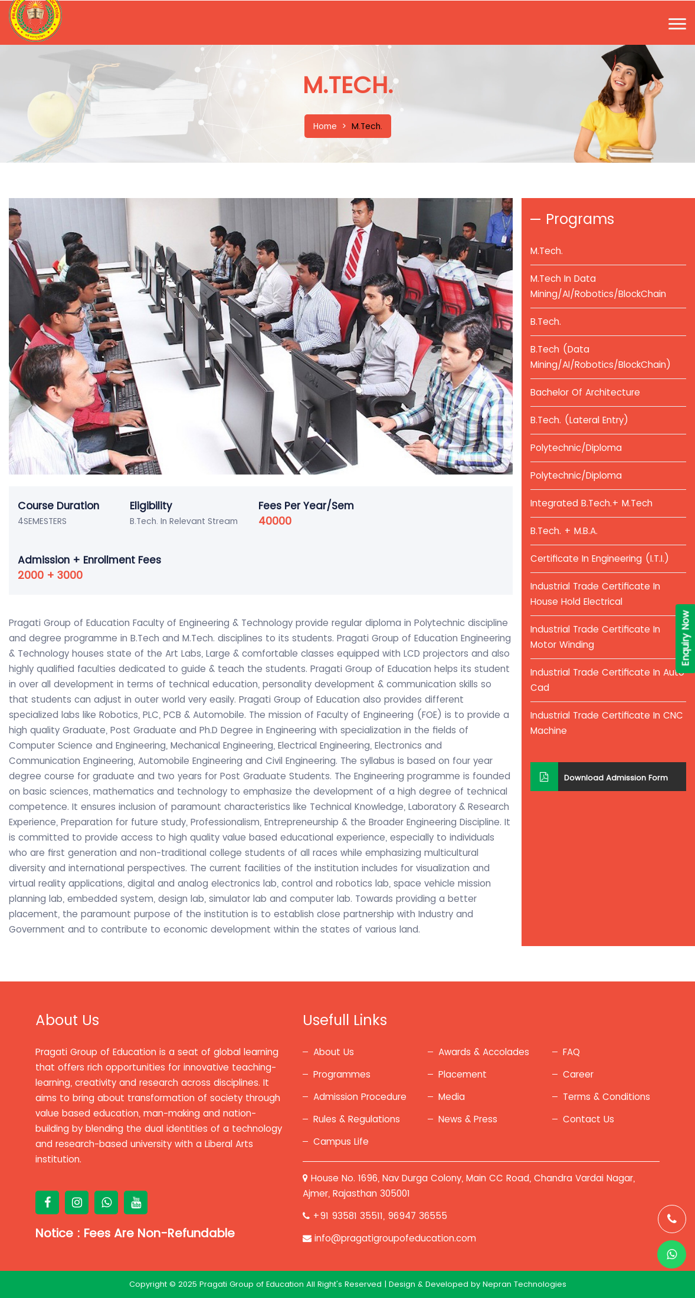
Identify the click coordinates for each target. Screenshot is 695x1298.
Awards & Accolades (483, 1052)
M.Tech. (546, 251)
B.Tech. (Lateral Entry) (579, 420)
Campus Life (341, 1141)
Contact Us (588, 1119)
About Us (333, 1052)
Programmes (342, 1074)
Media (451, 1097)
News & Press (467, 1119)
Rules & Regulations (356, 1119)
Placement (462, 1074)
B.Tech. (545, 321)
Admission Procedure (359, 1097)
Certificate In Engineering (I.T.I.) (599, 558)
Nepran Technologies (524, 1284)
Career (578, 1074)
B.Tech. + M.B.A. (564, 531)
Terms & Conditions (606, 1097)
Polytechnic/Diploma (576, 448)
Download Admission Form (599, 776)
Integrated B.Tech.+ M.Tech (591, 503)
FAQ (571, 1052)
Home (325, 126)
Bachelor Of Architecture (585, 392)
